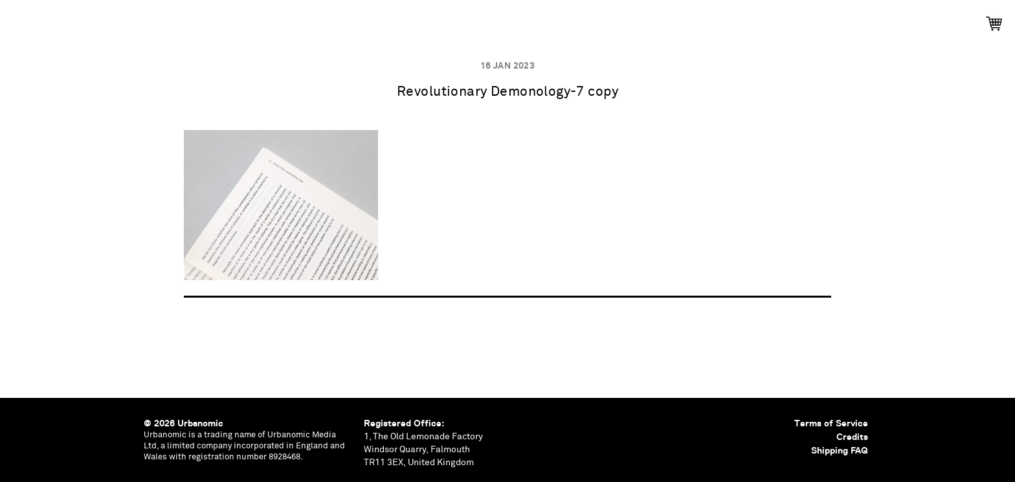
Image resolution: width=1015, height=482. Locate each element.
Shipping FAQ (839, 450)
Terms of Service (831, 423)
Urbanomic (21, 21)
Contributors (631, 20)
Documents (545, 20)
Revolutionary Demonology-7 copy (507, 92)
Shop (701, 20)
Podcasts (470, 20)
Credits (852, 437)
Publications (332, 20)
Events (405, 20)
